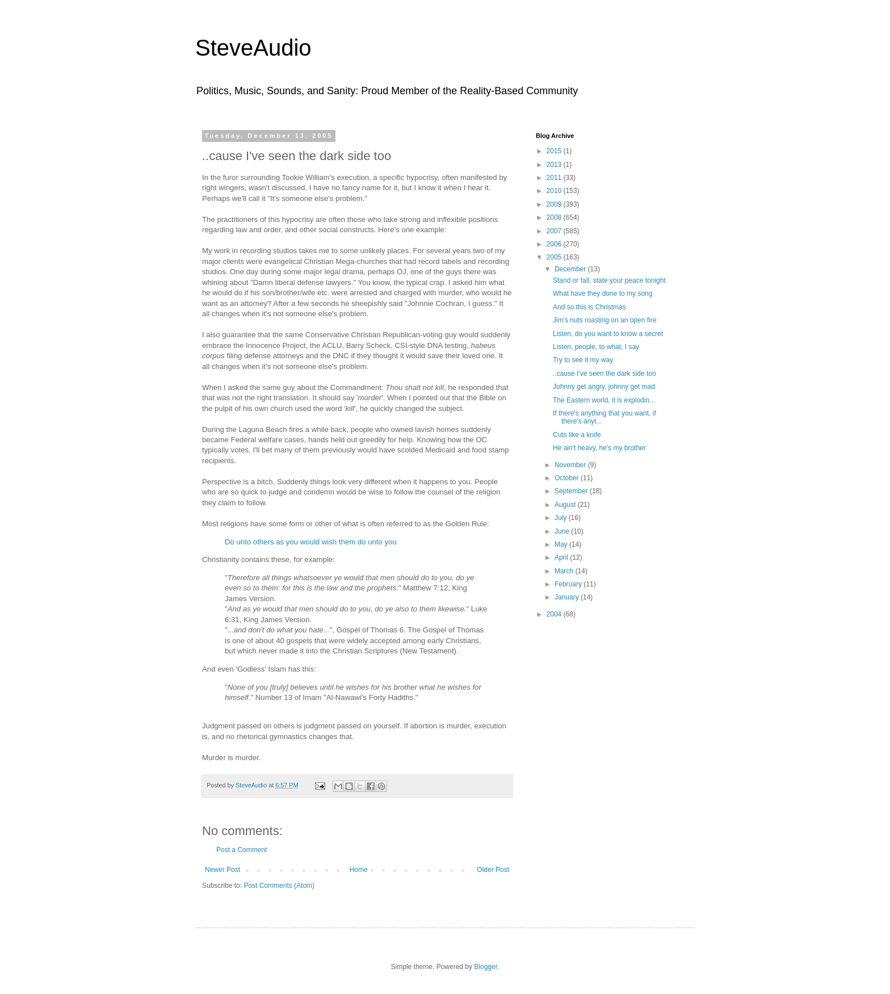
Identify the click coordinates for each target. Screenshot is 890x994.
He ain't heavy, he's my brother (599, 448)
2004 (555, 614)
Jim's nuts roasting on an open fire (604, 320)
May (562, 544)
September (572, 491)
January (568, 597)
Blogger (485, 967)
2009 (555, 204)
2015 (555, 151)
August (566, 505)
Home (359, 870)
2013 (555, 165)
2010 (555, 191)
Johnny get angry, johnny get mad (604, 387)
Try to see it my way (583, 360)
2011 (555, 178)
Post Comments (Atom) (279, 886)
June (563, 531)
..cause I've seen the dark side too (604, 374)
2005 (555, 257)
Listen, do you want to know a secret (608, 334)
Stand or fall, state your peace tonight (609, 280)
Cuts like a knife (577, 435)
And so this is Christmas (589, 307)
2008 (555, 217)
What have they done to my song (602, 293)
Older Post (493, 870)
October (568, 478)
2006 (555, 244)
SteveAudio (253, 47)
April (562, 557)
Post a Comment (241, 850)
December (571, 269)
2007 (555, 231)
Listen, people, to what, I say (596, 347)
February (569, 584)
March (565, 571)
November (571, 465)
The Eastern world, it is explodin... (604, 400)
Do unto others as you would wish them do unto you (311, 542)
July (562, 518)
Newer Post (222, 870)
